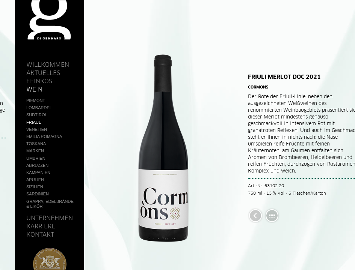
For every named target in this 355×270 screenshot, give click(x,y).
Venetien (36, 129)
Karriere (40, 226)
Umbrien (35, 158)
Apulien (35, 179)
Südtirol (36, 114)
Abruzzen (37, 165)
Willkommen (47, 64)
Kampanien (38, 172)
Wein (34, 89)
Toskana (36, 143)
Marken (35, 150)
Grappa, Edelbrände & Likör (50, 203)
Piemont (35, 100)
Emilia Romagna (44, 136)
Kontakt (40, 234)
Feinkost (41, 81)
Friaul (33, 122)
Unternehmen (49, 217)
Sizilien (34, 186)
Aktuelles (43, 72)
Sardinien (37, 194)
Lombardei (38, 107)
